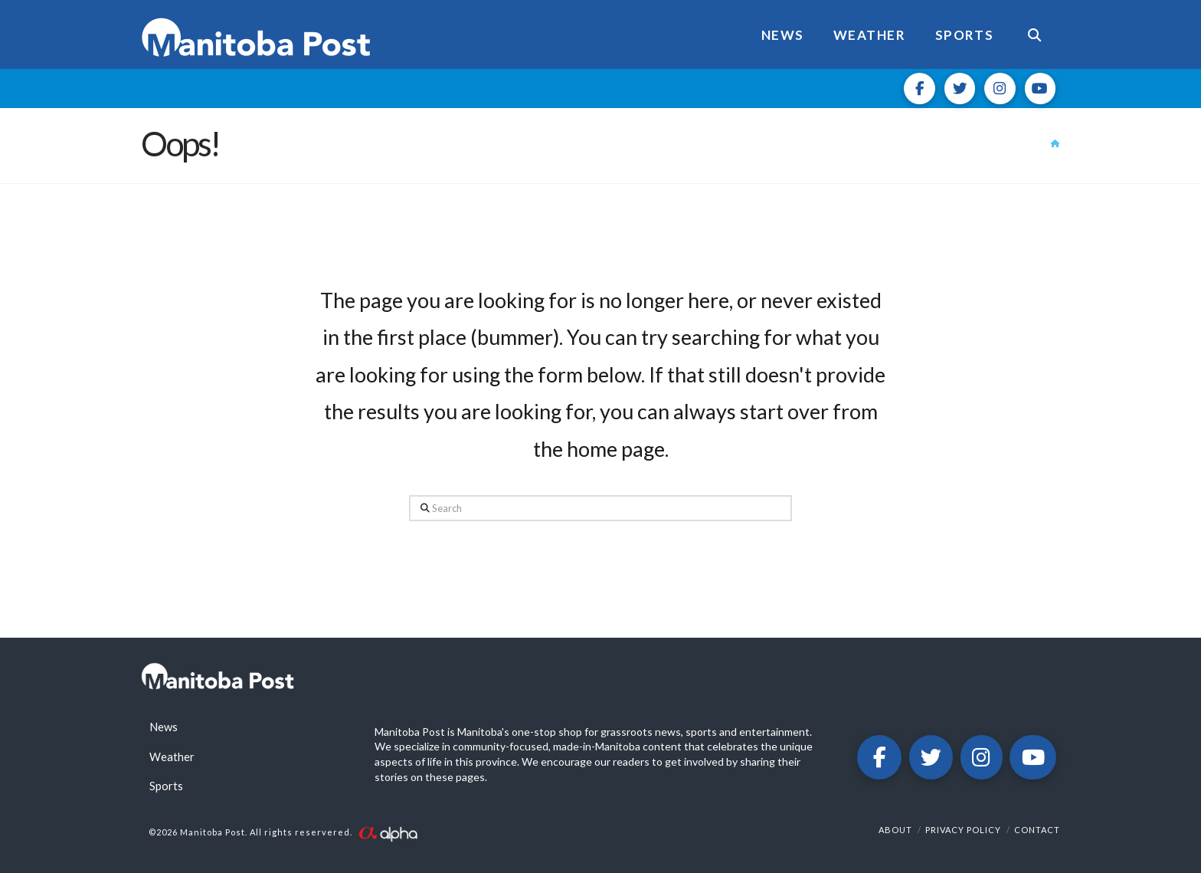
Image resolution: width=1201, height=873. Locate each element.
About (895, 830)
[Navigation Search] (1034, 34)
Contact (1037, 830)
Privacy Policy (963, 830)
